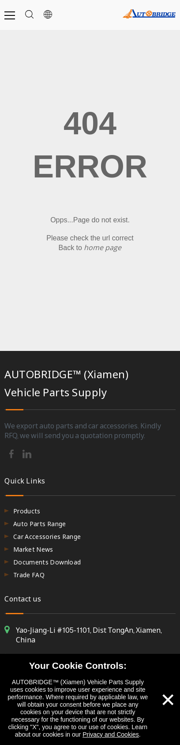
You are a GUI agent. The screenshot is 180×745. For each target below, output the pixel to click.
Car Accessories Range (47, 536)
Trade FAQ (29, 575)
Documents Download (47, 562)
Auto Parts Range (39, 524)
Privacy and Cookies (110, 734)
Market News (33, 549)
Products (27, 511)
